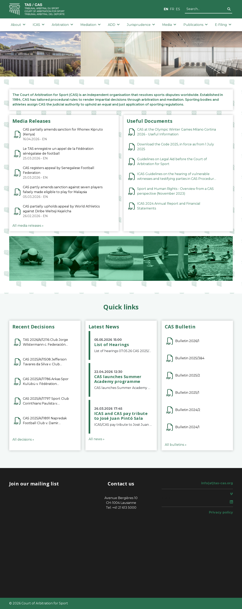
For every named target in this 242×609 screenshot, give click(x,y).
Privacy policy (221, 512)
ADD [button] (114, 25)
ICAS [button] (39, 25)
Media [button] (169, 25)
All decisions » (23, 439)
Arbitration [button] (62, 25)
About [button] (18, 25)
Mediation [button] (90, 25)
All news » (96, 439)
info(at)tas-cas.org (217, 483)
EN (166, 9)
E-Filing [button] (223, 25)
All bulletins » (175, 445)
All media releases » (28, 225)
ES (178, 9)
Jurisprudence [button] (141, 25)
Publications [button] (195, 25)
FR (172, 9)
